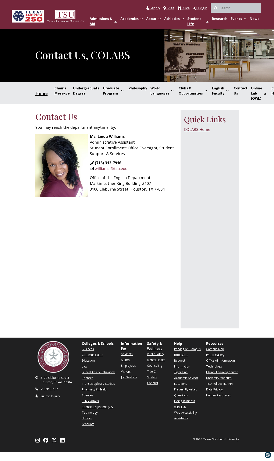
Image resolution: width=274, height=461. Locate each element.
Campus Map (215, 349)
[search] (236, 8)
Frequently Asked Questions (185, 392)
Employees (128, 365)
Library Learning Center (222, 372)
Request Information (182, 363)
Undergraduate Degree (86, 91)
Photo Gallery (215, 355)
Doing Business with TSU (184, 404)
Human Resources (218, 395)
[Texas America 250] (28, 15)
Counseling (154, 365)
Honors (87, 418)
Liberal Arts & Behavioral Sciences (98, 375)
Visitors (126, 371)
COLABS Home (197, 129)
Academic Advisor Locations (186, 381)
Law (84, 366)
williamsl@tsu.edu (111, 168)
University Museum (219, 378)
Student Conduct (152, 380)
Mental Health (156, 360)
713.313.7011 (49, 389)
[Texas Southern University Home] (65, 15)
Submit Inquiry (50, 396)
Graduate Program (113, 91)
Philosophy (138, 88)
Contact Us (241, 91)
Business (88, 349)
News (254, 18)
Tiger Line (181, 372)
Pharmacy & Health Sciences (94, 392)
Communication (92, 355)
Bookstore (181, 355)
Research (219, 18)
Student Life (197, 21)
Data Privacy (214, 389)
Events (238, 18)
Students (127, 354)
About (153, 18)
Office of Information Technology (220, 363)
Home (41, 93)
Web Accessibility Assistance (185, 415)
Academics (131, 18)
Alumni (125, 360)
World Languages (162, 91)
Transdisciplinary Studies (98, 384)
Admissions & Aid (103, 21)
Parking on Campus (187, 349)
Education (88, 360)
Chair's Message (62, 91)
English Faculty (220, 91)
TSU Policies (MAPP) (219, 384)
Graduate (88, 424)
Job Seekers (129, 377)
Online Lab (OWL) (258, 93)
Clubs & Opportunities (193, 91)
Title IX (151, 371)
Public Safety (155, 354)
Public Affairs (90, 401)
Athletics (174, 18)
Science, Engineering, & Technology (97, 409)
